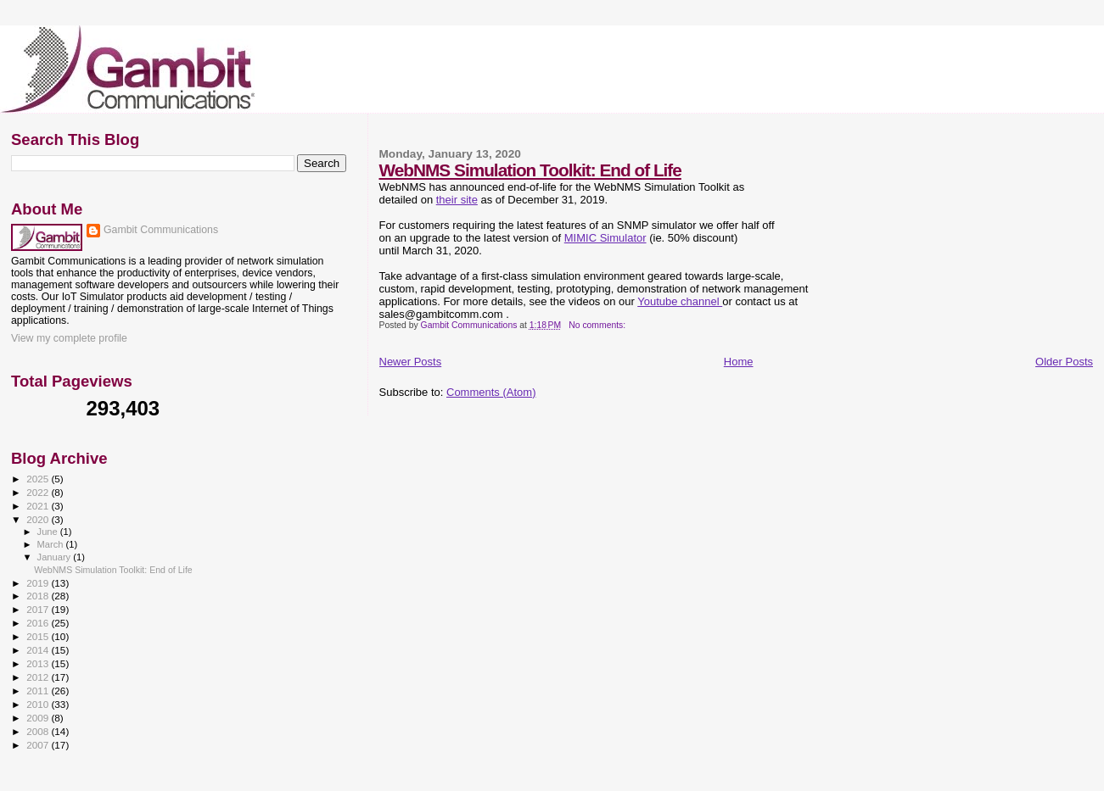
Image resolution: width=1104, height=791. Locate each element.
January (55, 557)
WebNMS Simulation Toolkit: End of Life (530, 170)
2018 (38, 595)
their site (457, 199)
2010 (38, 704)
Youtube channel (679, 301)
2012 (38, 676)
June (48, 531)
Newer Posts (410, 361)
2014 (38, 649)
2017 (38, 609)
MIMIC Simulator (605, 237)
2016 (38, 622)
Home (739, 361)
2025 (38, 478)
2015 (38, 636)
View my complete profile (69, 338)
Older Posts (1064, 361)
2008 (38, 731)
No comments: (598, 325)
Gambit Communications (161, 230)
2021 (38, 505)
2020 (38, 519)
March (51, 544)
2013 (38, 663)
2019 (38, 582)
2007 (38, 744)
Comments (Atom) (490, 392)
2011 (38, 690)
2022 (38, 492)
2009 (38, 717)
